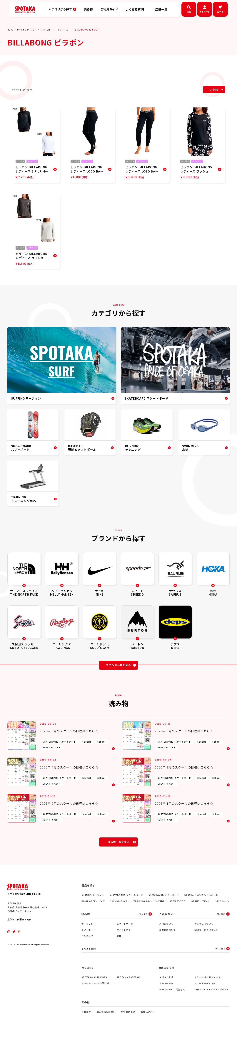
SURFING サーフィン (29, 29)
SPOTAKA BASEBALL (129, 982)
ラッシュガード (52, 29)
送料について (166, 928)
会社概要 (86, 1016)
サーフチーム (166, 988)
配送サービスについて (206, 934)
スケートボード (125, 928)
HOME (10, 29)
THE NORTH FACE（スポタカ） (211, 994)
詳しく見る (220, 953)
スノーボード (88, 934)
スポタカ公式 (166, 982)
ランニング (87, 940)
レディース (70, 29)
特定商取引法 (128, 1016)
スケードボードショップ (207, 982)
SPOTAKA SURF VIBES (94, 982)
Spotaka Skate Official (95, 988)
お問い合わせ (148, 1016)
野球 (119, 940)
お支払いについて (203, 928)
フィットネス (124, 934)
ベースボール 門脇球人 (172, 994)
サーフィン (87, 928)
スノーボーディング (205, 988)
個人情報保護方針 (105, 1016)
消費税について (167, 934)
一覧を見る (142, 918)
